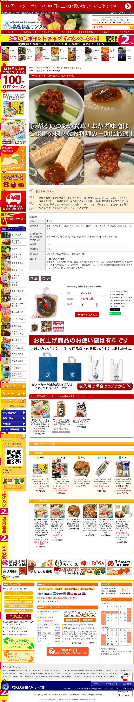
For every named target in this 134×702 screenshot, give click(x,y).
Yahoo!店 (8, 470)
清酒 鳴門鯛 (48, 673)
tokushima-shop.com (109, 22)
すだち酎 (57, 673)
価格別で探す (42, 70)
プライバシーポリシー (123, 689)
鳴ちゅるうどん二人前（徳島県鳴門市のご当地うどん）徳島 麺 (40, 481)
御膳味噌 (74, 670)
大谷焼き (76, 676)
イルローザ (36, 676)
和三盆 (83, 673)
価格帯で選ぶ (11, 386)
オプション (6, 380)
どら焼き (116, 673)
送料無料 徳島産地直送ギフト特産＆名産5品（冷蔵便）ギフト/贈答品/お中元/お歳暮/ (122, 482)
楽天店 (7, 473)
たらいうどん (58, 670)
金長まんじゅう (18, 676)
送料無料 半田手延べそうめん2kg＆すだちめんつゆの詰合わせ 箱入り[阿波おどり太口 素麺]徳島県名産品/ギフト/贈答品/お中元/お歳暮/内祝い (41, 528)
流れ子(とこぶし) (112, 670)
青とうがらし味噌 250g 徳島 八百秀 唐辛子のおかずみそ (81, 422)
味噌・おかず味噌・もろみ (69, 68)
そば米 (67, 670)
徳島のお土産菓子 (47, 676)
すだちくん (90, 676)
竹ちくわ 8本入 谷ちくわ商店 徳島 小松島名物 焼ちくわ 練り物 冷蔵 (81, 481)
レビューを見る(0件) (119, 292)
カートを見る (127, 13)
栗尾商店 (28, 676)
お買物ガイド (124, 691)
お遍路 (111, 676)
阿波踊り (99, 676)
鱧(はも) (102, 670)
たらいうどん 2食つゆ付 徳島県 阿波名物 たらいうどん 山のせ (102, 481)
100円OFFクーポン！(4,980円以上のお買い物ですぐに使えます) (67, 6)
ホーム (11, 32)
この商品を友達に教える (120, 300)
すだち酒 (64, 673)
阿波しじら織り (60, 676)
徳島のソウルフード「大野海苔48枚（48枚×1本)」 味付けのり (60, 481)
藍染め (69, 676)
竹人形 (83, 676)
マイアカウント (69, 689)
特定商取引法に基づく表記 (121, 298)
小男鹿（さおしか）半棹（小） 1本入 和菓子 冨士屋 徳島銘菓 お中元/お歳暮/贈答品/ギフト (122, 525)
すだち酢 (89, 670)
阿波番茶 (81, 670)
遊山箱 (105, 676)
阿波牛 (40, 673)
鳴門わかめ (20, 670)
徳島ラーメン (37, 670)
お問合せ (7, 424)
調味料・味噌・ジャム (46, 68)
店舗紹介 (105, 32)
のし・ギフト (67, 32)
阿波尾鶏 (34, 673)
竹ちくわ (8, 673)
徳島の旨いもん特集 (10, 577)
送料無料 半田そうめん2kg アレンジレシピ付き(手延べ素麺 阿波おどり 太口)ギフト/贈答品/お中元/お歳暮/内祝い (106, 526)
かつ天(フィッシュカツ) (21, 673)
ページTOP (123, 695)
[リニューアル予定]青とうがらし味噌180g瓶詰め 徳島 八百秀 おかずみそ (61, 423)
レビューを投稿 (117, 295)
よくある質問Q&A (87, 32)
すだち (5, 670)
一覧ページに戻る (117, 306)
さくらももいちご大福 (103, 673)
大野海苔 (122, 670)
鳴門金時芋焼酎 (74, 673)
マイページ (116, 13)
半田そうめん (48, 670)
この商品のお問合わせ (119, 303)
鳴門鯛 (95, 670)
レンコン (28, 670)
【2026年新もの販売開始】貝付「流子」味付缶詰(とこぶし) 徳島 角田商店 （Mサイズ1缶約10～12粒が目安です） (90, 526)
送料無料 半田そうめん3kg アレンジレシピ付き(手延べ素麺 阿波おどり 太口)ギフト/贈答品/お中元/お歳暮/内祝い (40, 424)
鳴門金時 (12, 670)
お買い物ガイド (48, 32)
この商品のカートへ (125, 678)
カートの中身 (10, 401)
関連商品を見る (13, 487)
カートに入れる (87, 314)
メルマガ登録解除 (83, 689)
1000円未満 (55, 70)
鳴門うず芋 (91, 673)
